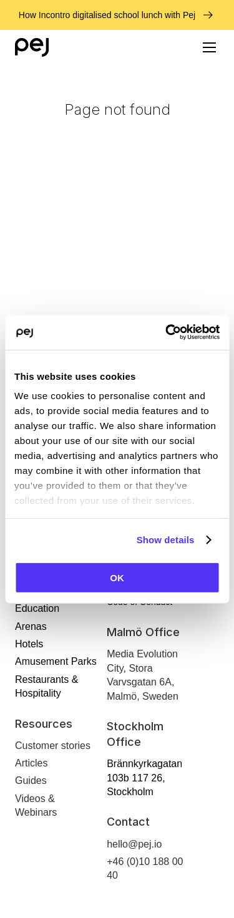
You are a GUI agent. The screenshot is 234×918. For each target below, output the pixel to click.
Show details (166, 539)
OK (117, 577)
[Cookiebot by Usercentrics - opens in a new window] (167, 332)
